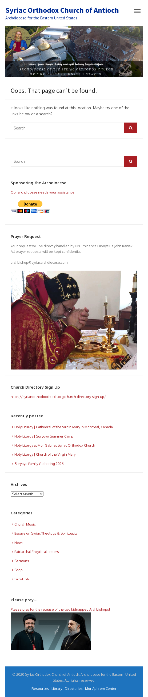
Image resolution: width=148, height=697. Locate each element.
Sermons (21, 561)
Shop (18, 570)
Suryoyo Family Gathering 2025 (39, 463)
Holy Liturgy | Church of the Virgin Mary (44, 454)
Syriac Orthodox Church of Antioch (62, 10)
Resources (40, 688)
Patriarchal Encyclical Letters (36, 551)
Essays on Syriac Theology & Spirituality (45, 533)
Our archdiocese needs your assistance (42, 192)
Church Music (24, 524)
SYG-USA (21, 579)
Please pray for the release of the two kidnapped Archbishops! (60, 609)
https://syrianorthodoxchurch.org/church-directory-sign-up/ (58, 396)
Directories (74, 688)
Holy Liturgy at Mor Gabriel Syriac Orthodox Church (54, 445)
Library (56, 688)
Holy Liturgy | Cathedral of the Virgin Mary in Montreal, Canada (63, 427)
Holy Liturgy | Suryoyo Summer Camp (43, 436)
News (18, 542)
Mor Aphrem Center (101, 688)
